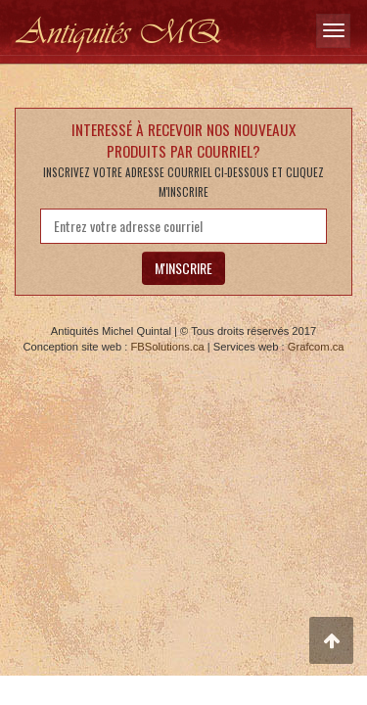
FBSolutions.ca (168, 346)
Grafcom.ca (316, 346)
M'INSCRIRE (183, 268)
